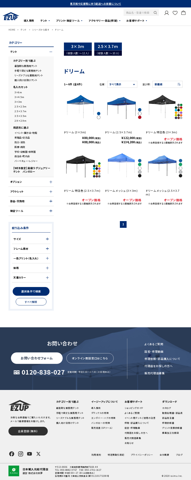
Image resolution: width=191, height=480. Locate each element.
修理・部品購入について (137, 423)
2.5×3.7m (20, 111)
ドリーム (59, 29)
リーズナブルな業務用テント (28, 75)
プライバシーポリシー (142, 454)
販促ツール (16, 211)
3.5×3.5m (20, 116)
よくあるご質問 (153, 344)
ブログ (179, 454)
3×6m (18, 92)
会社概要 (164, 454)
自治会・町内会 (22, 156)
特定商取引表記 (116, 454)
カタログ (166, 408)
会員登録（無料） (28, 431)
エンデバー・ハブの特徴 (103, 418)
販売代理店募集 (154, 373)
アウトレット (17, 191)
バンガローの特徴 (100, 423)
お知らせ (129, 443)
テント (43, 20)
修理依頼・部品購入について (162, 359)
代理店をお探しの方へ (158, 366)
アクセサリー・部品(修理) (103, 20)
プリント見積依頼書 (172, 428)
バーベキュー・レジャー (26, 161)
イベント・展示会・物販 (25, 133)
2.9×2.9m (20, 120)
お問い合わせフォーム (37, 358)
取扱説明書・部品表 (172, 413)
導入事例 (29, 20)
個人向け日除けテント (25, 80)
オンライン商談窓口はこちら (90, 358)
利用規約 (96, 454)
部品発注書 (168, 418)
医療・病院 (19, 147)
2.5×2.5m (20, 106)
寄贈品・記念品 (22, 137)
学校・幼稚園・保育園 (25, 151)
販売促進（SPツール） (102, 428)
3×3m (18, 101)
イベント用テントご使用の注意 (140, 418)
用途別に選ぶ (21, 127)
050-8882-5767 (68, 470)
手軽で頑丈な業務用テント (28, 70)
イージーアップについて (104, 401)
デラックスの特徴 (100, 413)
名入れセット (20, 87)
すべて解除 (31, 302)
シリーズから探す (40, 29)
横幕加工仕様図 (170, 432)
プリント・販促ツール (68, 20)
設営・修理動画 (154, 351)
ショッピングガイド (134, 408)
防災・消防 (19, 142)
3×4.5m (19, 97)
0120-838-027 (43, 372)
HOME (11, 29)
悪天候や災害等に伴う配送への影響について (95, 3)
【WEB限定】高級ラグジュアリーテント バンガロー (31, 169)
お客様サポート (135, 20)
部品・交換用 (17, 201)
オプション (16, 182)
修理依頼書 (168, 423)
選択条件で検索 (31, 291)
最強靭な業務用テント (25, 66)
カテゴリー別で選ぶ (24, 60)
